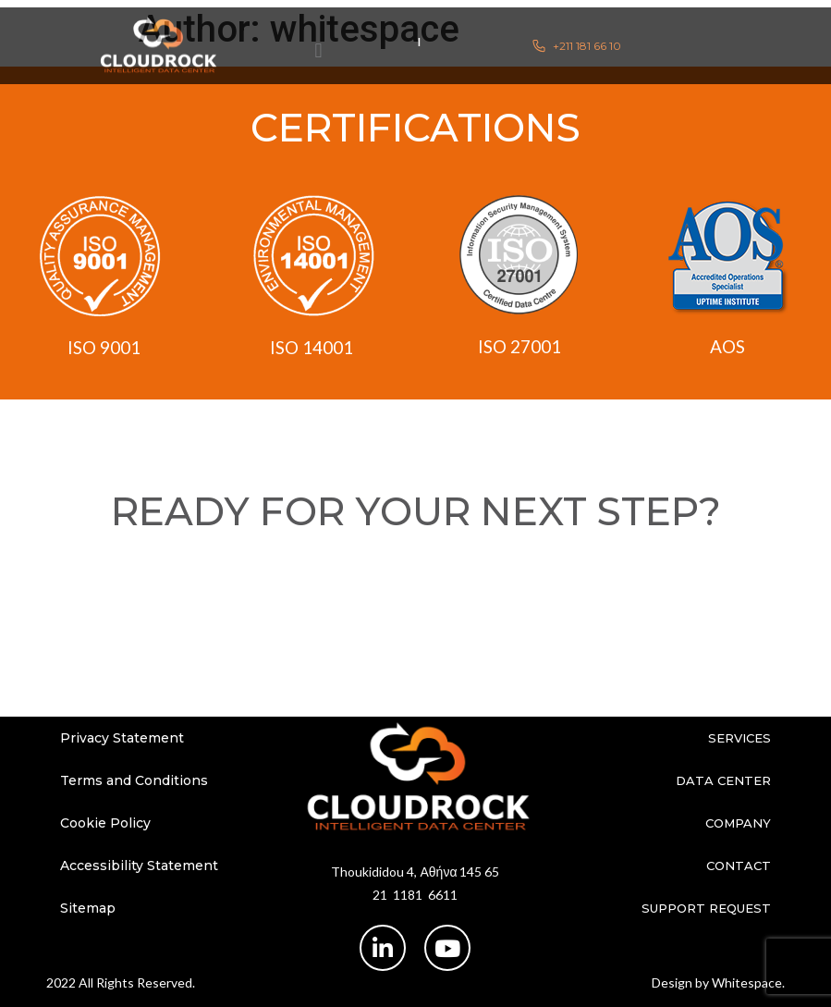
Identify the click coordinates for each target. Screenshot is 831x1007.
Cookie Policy (105, 823)
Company (738, 823)
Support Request (706, 908)
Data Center (723, 780)
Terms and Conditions (134, 780)
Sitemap (88, 908)
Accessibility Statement (139, 865)
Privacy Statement (122, 738)
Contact (738, 865)
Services (739, 738)
